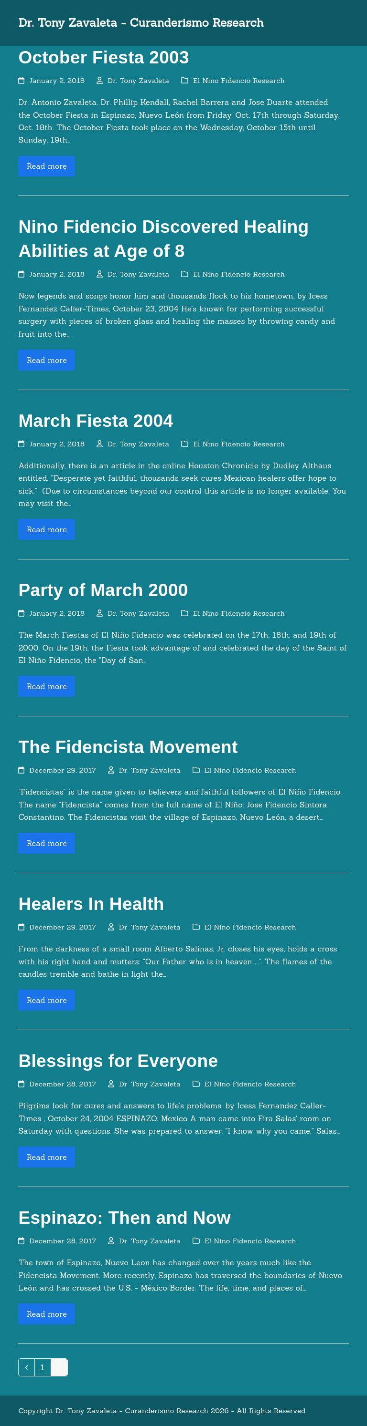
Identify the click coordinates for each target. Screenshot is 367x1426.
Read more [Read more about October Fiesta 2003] (47, 166)
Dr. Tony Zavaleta (138, 80)
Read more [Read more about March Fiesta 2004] (47, 529)
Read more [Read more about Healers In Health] (47, 1000)
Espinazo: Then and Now (124, 1218)
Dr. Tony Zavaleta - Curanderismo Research (140, 22)
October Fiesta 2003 (103, 57)
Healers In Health (91, 904)
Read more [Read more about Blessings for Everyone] (47, 1157)
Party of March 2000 (103, 590)
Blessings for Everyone (118, 1061)
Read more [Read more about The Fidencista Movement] (47, 843)
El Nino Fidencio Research (239, 80)
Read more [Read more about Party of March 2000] (47, 686)
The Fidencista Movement (127, 747)
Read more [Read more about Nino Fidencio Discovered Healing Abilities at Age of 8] (47, 360)
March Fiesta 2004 (95, 421)
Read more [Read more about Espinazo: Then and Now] (47, 1314)
